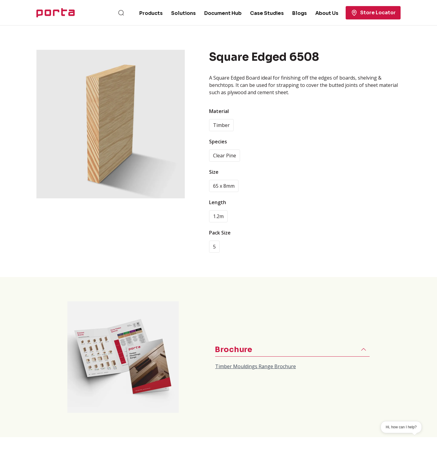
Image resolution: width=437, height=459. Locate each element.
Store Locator (373, 12)
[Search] (121, 13)
